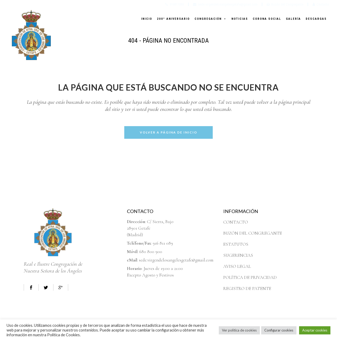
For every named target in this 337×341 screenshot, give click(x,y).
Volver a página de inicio (168, 132)
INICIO (146, 19)
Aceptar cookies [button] (314, 330)
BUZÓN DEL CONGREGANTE (252, 233)
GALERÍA (293, 19)
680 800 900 (150, 251)
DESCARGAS (316, 19)
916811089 (174, 4)
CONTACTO (235, 222)
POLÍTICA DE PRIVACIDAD (250, 277)
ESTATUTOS (235, 244)
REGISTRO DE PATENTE (247, 288)
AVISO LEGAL (237, 266)
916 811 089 (163, 243)
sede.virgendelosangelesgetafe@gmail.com (225, 4)
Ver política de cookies (239, 330)
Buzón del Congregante (285, 4)
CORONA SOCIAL (267, 19)
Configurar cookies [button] (278, 330)
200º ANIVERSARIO (173, 19)
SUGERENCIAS (238, 255)
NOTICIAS (239, 19)
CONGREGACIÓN (211, 19)
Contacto (321, 4)
